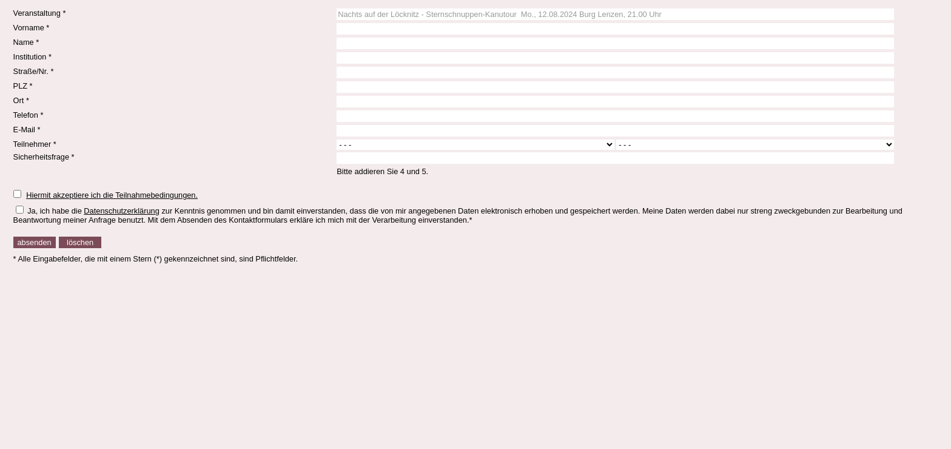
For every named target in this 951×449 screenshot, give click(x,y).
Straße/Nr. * (33, 71)
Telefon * (28, 115)
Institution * (32, 56)
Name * (26, 42)
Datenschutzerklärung (121, 210)
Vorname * (31, 27)
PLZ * (23, 85)
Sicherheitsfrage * (44, 156)
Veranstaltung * (39, 13)
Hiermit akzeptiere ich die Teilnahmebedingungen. (112, 195)
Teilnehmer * (34, 144)
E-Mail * (27, 129)
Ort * (21, 100)
